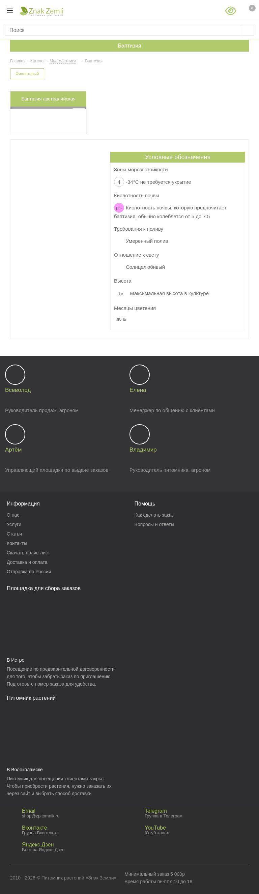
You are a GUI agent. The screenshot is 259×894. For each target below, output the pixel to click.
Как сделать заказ (154, 515)
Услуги (14, 524)
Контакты (17, 543)
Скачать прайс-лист (28, 552)
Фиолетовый (27, 73)
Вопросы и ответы (154, 524)
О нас (13, 515)
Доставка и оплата (27, 562)
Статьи (14, 534)
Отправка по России (29, 571)
